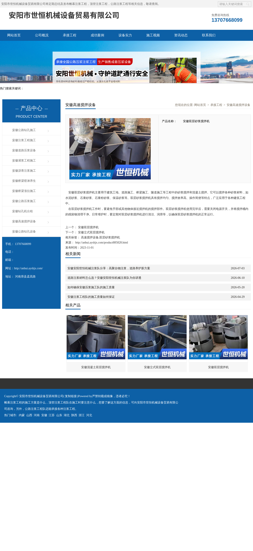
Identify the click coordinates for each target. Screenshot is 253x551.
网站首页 (14, 35)
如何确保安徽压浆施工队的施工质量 (91, 287)
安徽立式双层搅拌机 (91, 232)
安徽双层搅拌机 (88, 227)
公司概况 (41, 35)
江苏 (52, 415)
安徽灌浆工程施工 (24, 160)
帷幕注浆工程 (78, 3)
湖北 (67, 415)
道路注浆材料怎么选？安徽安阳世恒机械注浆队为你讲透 (104, 277)
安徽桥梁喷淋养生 (24, 180)
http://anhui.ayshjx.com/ (28, 268)
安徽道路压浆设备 (24, 150)
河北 (89, 415)
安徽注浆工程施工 (24, 140)
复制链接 (71, 396)
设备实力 (125, 35)
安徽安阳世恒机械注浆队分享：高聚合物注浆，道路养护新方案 (108, 268)
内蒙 (22, 415)
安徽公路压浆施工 (24, 201)
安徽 (44, 415)
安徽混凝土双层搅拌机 (96, 367)
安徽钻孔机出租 (22, 211)
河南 (37, 415)
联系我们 (208, 35)
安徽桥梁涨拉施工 (24, 191)
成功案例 (97, 35)
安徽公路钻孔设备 (24, 231)
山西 (29, 415)
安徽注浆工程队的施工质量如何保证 (91, 296)
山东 (59, 415)
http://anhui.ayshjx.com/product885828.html (101, 242)
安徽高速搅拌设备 (24, 221)
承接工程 (69, 35)
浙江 (82, 415)
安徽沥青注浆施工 (24, 170)
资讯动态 (181, 35)
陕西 (74, 415)
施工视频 (153, 35)
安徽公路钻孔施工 (24, 130)
